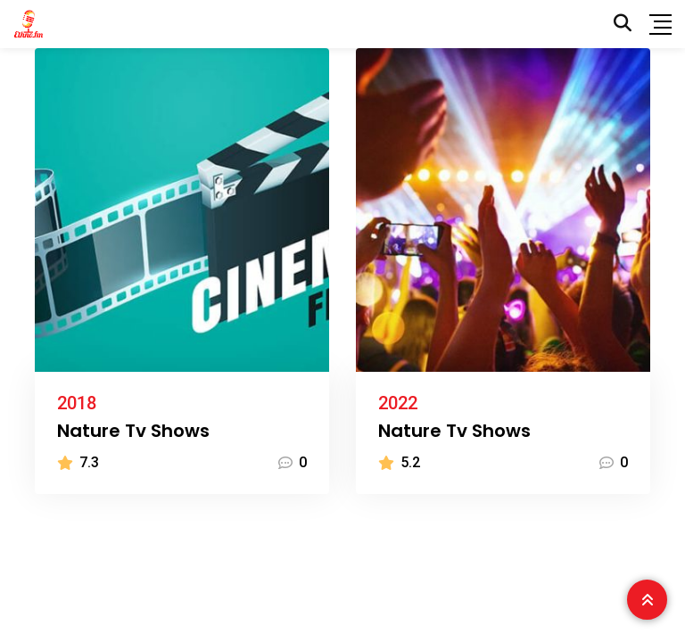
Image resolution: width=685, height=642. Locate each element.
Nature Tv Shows (133, 430)
